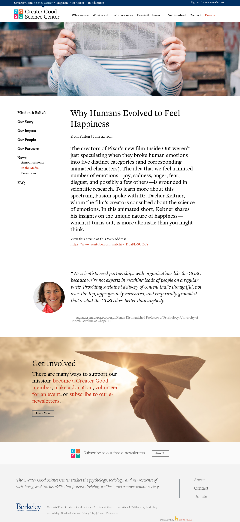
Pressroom (28, 173)
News (22, 157)
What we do (101, 15)
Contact (195, 15)
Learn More (43, 413)
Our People (26, 139)
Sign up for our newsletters (207, 2)
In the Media (30, 168)
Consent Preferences (108, 513)
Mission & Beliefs (31, 112)
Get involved (177, 15)
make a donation (73, 388)
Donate (210, 15)
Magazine (62, 3)
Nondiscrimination (70, 513)
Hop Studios (183, 520)
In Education (96, 3)
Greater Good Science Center (37, 14)
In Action (78, 3)
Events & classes (148, 15)
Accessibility (53, 513)
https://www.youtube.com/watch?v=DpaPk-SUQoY (109, 244)
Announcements (32, 162)
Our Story (25, 121)
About (199, 480)
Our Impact (26, 130)
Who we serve (123, 15)
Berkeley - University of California (28, 507)
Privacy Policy (89, 513)
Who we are (80, 15)
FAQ (21, 182)
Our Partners (28, 148)
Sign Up (160, 453)
